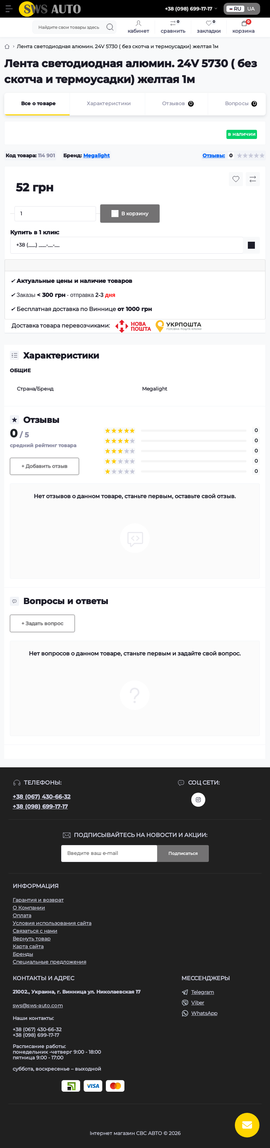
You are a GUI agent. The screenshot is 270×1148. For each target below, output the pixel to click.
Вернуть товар (32, 938)
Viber (197, 1003)
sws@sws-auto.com (38, 1005)
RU (235, 9)
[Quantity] (55, 213)
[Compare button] (253, 179)
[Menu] (9, 8)
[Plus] (98, 213)
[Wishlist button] (236, 179)
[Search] (110, 27)
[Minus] (12, 213)
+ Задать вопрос (42, 623)
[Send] (251, 245)
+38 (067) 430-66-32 (41, 796)
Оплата (22, 915)
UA (251, 9)
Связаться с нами (35, 931)
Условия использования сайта (52, 923)
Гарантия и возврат (38, 900)
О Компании (29, 908)
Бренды (23, 954)
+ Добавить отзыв (44, 466)
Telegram (202, 992)
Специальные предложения (49, 962)
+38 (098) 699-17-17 (40, 806)
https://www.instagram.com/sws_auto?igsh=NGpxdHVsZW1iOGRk (198, 800)
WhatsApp (204, 1013)
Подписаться (183, 853)
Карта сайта (28, 946)
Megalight (96, 155)
